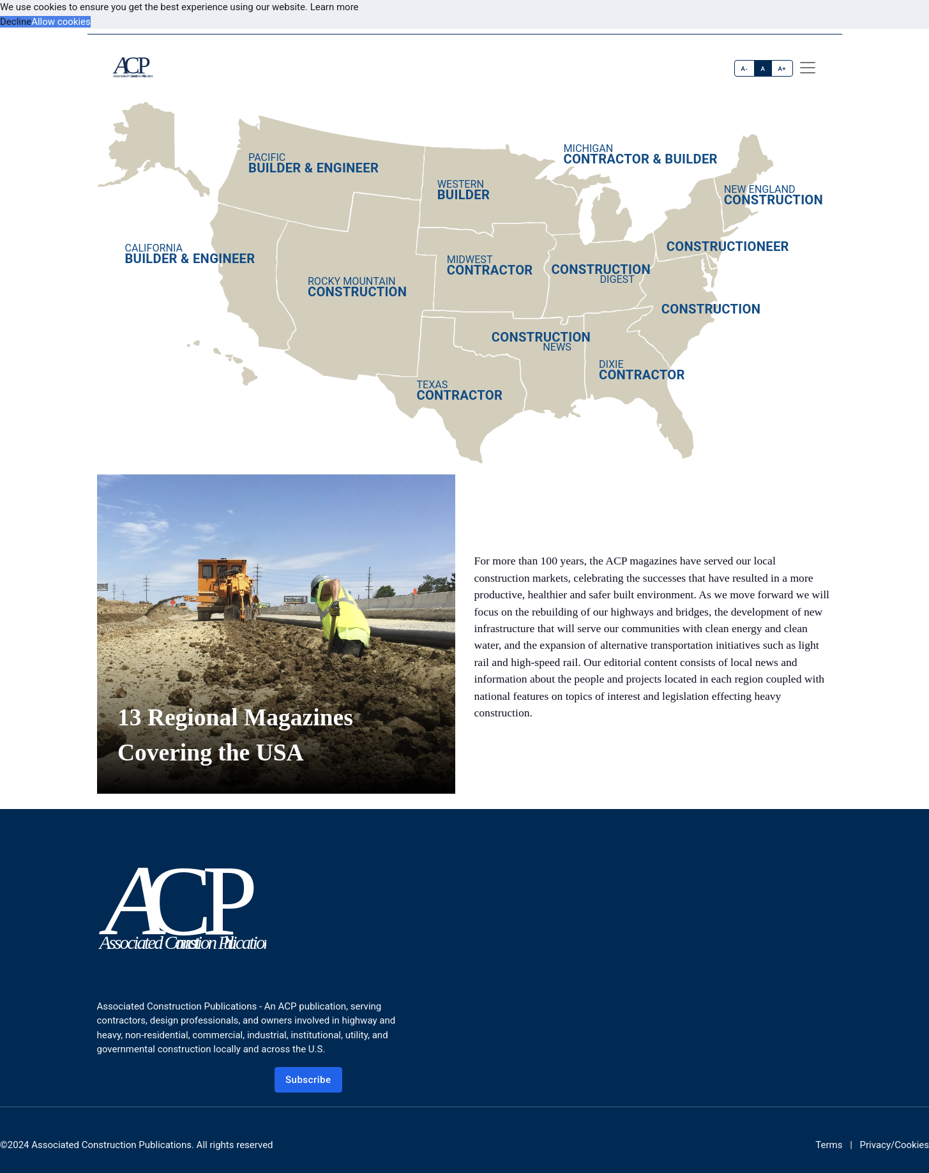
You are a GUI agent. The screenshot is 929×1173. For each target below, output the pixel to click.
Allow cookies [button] (61, 21)
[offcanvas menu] (807, 68)
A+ (782, 68)
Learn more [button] (334, 7)
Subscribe (308, 1080)
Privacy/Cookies (894, 1145)
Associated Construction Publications (111, 1145)
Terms (828, 1145)
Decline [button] (15, 21)
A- (744, 68)
